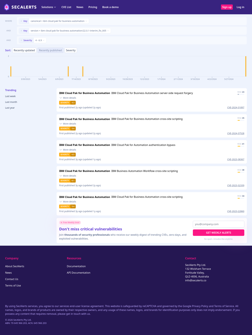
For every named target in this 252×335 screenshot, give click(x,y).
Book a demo (110, 7)
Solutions (48, 7)
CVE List (66, 7)
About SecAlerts (14, 266)
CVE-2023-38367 (235, 159)
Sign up (227, 7)
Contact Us (11, 279)
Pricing (92, 7)
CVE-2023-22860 (235, 211)
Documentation (76, 266)
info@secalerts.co (195, 280)
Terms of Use (13, 285)
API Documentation (78, 272)
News (79, 7)
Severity (71, 50)
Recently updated (24, 50)
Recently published (50, 50)
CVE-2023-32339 (235, 185)
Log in (240, 7)
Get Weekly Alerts (218, 232)
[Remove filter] (21, 21)
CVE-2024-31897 (235, 107)
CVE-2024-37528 (235, 133)
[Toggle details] (67, 97)
